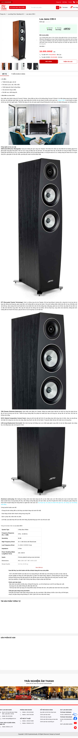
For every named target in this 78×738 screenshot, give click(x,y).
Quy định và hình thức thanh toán (48, 712)
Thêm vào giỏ (65, 61)
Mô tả (4, 74)
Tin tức (70, 2)
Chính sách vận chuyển (45, 717)
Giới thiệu (64, 2)
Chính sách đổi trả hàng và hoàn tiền (49, 719)
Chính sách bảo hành (45, 714)
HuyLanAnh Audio (7, 507)
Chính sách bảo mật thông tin (47, 721)
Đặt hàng (45, 61)
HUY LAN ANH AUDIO (66, 724)
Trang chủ (58, 2)
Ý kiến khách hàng (18, 74)
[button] (37, 40)
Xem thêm (42, 46)
